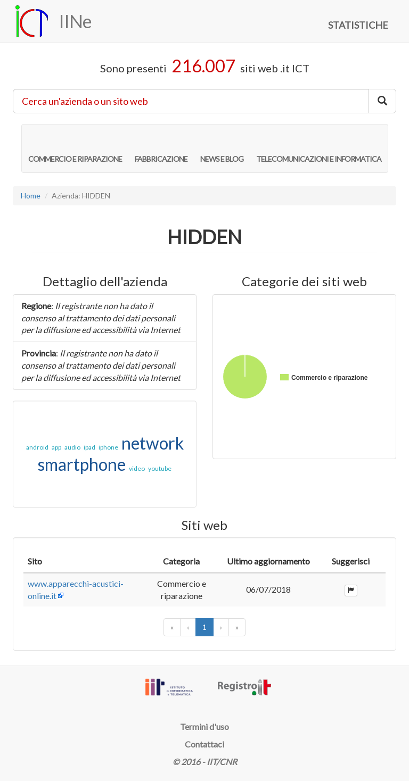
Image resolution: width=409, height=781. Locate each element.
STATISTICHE (358, 25)
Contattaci (204, 744)
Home (30, 195)
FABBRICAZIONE (161, 147)
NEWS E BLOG (221, 147)
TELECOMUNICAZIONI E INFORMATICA (318, 147)
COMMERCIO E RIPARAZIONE (75, 147)
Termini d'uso (204, 726)
